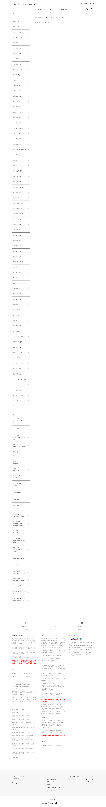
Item (51, 9)
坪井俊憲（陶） (17, 240)
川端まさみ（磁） (18, 112)
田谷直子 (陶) (17, 224)
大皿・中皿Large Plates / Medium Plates (19, 420)
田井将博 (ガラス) (18, 213)
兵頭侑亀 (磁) (17, 299)
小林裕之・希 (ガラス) (19, 149)
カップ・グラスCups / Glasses (17, 491)
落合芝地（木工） (18, 85)
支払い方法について (52, 784)
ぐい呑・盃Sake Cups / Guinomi (18, 515)
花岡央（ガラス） (18, 288)
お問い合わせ (89, 782)
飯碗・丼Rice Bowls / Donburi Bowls (18, 454)
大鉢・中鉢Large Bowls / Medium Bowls (19, 437)
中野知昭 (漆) (17, 256)
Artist (39, 9)
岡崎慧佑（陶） (17, 64)
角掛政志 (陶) (17, 235)
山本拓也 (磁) (17, 384)
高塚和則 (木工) (17, 144)
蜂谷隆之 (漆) (17, 277)
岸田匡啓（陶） (17, 117)
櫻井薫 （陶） (17, 160)
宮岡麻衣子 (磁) (17, 342)
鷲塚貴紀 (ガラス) (18, 395)
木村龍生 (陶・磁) (18, 123)
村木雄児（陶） (17, 368)
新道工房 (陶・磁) (18, 181)
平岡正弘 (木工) (17, 304)
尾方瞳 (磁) (16, 75)
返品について (50, 782)
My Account (84, 3)
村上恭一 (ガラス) (18, 363)
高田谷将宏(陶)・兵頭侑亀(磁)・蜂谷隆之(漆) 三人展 (19, 600)
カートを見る (89, 779)
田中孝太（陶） (17, 219)
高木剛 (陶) (16, 197)
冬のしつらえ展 (17, 586)
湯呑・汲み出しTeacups (17, 484)
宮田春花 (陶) (17, 347)
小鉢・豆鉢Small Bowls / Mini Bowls (19, 445)
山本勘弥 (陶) (17, 390)
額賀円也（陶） (17, 272)
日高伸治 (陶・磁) (18, 294)
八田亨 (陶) (16, 283)
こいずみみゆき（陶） (19, 133)
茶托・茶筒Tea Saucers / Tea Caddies (18, 549)
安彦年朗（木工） (18, 32)
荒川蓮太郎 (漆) (17, 37)
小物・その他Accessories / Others (18, 579)
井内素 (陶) (16, 42)
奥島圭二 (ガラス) (18, 80)
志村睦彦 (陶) (17, 176)
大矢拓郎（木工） (18, 59)
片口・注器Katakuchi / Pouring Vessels (18, 507)
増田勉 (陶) (16, 320)
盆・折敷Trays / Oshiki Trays (18, 531)
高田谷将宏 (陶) (17, 203)
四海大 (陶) (16, 165)
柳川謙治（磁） (17, 374)
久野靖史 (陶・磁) (18, 128)
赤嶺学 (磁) (16, 21)
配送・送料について (52, 779)
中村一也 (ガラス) (18, 261)
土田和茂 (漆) (17, 229)
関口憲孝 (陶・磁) (18, 187)
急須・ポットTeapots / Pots (17, 477)
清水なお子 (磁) (17, 171)
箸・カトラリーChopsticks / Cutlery (18, 557)
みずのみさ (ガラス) (18, 336)
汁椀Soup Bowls (16, 462)
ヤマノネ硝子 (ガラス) (19, 379)
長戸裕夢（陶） (17, 251)
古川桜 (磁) (16, 315)
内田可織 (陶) (17, 53)
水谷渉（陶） (16, 331)
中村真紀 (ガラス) (18, 267)
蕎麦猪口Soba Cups (16, 469)
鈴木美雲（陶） (17, 192)
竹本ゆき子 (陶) (17, 208)
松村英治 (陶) (17, 326)
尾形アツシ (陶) (17, 69)
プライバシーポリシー (53, 790)
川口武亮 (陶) (17, 107)
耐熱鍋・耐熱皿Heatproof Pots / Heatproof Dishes (17, 523)
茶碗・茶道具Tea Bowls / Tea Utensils (19, 572)
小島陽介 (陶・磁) (18, 139)
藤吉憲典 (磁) (17, 310)
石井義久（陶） (17, 48)
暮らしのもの (16, 406)
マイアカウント (90, 776)
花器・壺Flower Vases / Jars (18, 565)
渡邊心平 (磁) (17, 400)
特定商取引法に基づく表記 (54, 787)
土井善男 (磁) (17, 245)
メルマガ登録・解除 (73, 776)
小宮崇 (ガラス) (17, 155)
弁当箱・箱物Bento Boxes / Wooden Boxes (19, 540)
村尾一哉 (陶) (17, 358)
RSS (69, 779)
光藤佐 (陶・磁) (17, 352)
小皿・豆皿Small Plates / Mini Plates (19, 429)
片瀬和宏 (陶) (17, 96)
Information (64, 9)
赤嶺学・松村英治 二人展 (19, 592)
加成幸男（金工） (18, 101)
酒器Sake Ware (16, 498)
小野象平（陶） (17, 90)
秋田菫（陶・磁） (18, 26)
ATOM (73, 779)
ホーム (13, 13)
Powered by (53, 803)
